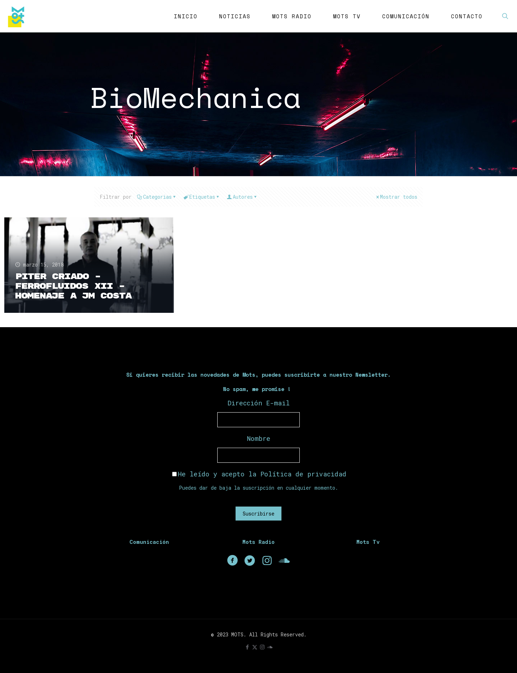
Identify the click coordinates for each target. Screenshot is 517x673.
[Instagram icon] (262, 646)
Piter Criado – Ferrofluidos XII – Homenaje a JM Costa (73, 286)
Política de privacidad (303, 474)
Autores (242, 196)
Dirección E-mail (259, 403)
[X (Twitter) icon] (254, 646)
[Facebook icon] (247, 646)
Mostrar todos (396, 196)
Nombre (258, 438)
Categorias (157, 196)
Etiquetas (201, 196)
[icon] (269, 646)
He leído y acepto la (259, 474)
